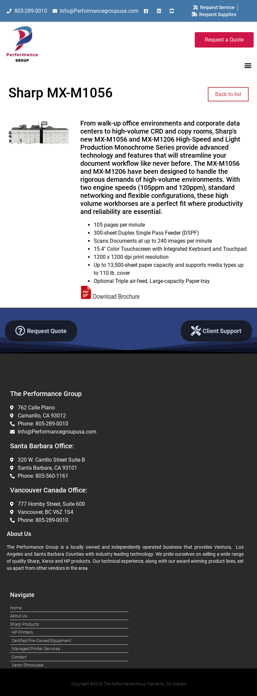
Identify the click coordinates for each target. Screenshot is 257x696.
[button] (248, 65)
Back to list (228, 94)
